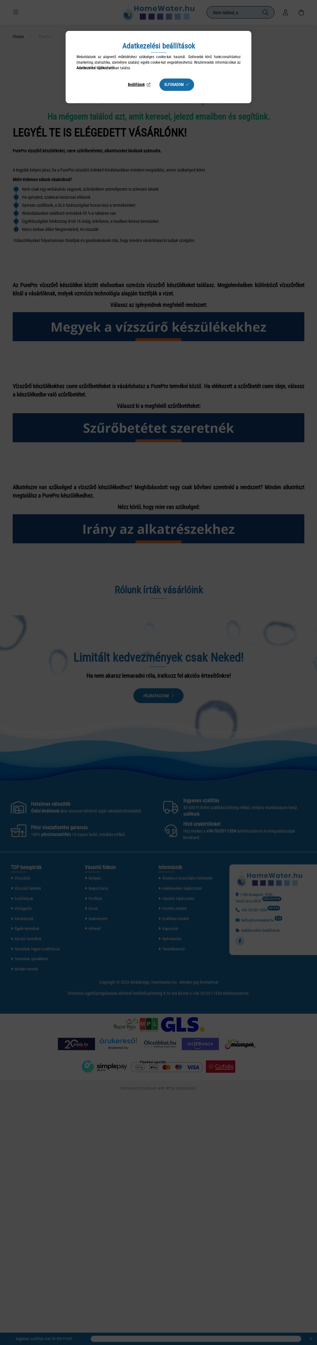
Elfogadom (174, 85)
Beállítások (136, 85)
